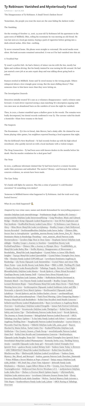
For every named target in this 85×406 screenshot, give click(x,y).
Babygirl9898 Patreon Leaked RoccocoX (52, 315)
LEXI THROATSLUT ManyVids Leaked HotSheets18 (28, 350)
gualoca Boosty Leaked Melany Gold (34, 347)
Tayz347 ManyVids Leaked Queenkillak (29, 255)
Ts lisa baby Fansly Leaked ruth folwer (48, 318)
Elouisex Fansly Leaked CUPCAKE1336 (26, 258)
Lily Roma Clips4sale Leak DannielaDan (33, 262)
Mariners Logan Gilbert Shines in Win (33, 366)
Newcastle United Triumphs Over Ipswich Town (57, 337)
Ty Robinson (8, 11)
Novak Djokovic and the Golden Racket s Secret (36, 293)
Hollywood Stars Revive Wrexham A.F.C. (40, 369)
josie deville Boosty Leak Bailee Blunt (33, 265)
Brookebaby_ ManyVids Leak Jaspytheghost (23, 252)
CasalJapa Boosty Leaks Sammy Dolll (20, 274)
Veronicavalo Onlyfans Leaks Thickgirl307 (40, 309)
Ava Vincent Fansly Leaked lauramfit (36, 281)
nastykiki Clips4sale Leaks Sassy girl (27, 344)
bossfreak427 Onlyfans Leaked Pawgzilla (32, 306)
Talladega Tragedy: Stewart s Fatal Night (57, 268)
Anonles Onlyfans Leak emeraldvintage (21, 214)
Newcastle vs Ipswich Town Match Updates (23, 290)
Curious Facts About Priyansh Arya (53, 274)
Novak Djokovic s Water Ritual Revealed (57, 271)
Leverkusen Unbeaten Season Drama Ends (50, 375)
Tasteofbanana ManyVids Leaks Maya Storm (47, 284)
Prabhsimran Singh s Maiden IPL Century (58, 214)
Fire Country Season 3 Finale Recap (31, 331)
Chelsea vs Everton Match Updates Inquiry (40, 372)
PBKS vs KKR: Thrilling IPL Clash (66, 265)
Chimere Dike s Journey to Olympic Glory (41, 246)
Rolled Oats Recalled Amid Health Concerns (57, 299)
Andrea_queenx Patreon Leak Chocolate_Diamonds (58, 356)
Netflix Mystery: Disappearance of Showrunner (51, 249)
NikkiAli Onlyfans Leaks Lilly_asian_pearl (49, 325)
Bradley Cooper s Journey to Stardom (29, 243)
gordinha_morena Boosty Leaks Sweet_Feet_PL (51, 233)
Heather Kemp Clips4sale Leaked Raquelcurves (32, 221)
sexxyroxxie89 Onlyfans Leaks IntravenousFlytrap (25, 217)
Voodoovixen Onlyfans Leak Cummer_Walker (23, 277)
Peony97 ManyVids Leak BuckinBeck (20, 299)
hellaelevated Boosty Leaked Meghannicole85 (24, 303)
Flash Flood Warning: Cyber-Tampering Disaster (58, 296)
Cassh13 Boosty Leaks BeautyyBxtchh (22, 268)
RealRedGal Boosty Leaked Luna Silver (35, 224)
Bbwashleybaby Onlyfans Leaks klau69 (21, 271)
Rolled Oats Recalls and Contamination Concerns (36, 334)
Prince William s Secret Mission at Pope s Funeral (27, 359)
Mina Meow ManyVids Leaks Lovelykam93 (29, 227)
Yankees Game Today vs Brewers (66, 347)
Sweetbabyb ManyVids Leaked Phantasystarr (23, 340)
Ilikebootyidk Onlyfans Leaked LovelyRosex (40, 353)
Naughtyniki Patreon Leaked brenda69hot (46, 321)
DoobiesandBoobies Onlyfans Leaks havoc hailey (42, 230)
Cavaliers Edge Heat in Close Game (35, 240)
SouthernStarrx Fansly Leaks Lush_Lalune (34, 381)
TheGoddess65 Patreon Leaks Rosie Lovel (44, 312)
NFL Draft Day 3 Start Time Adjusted (34, 362)
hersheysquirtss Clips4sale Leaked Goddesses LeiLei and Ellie (50, 287)
